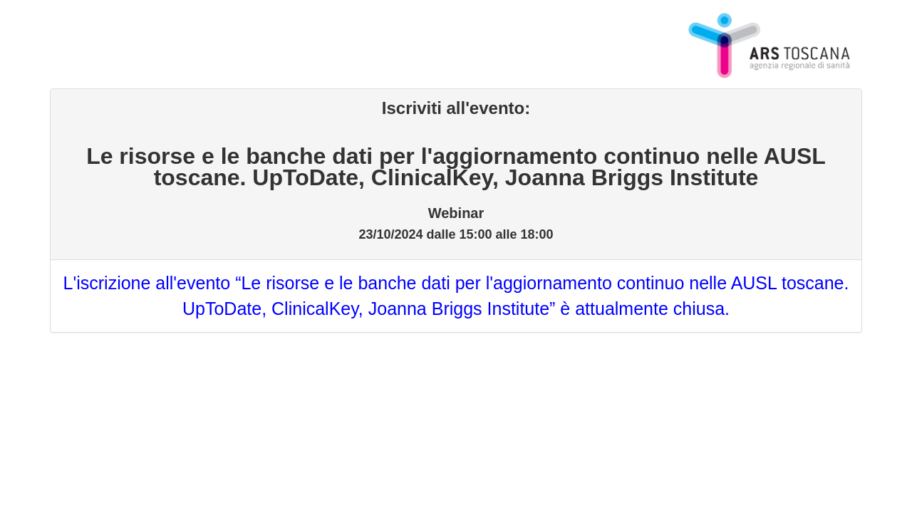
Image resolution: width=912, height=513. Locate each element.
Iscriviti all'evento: (456, 108)
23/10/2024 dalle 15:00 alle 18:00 (455, 232)
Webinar (456, 212)
